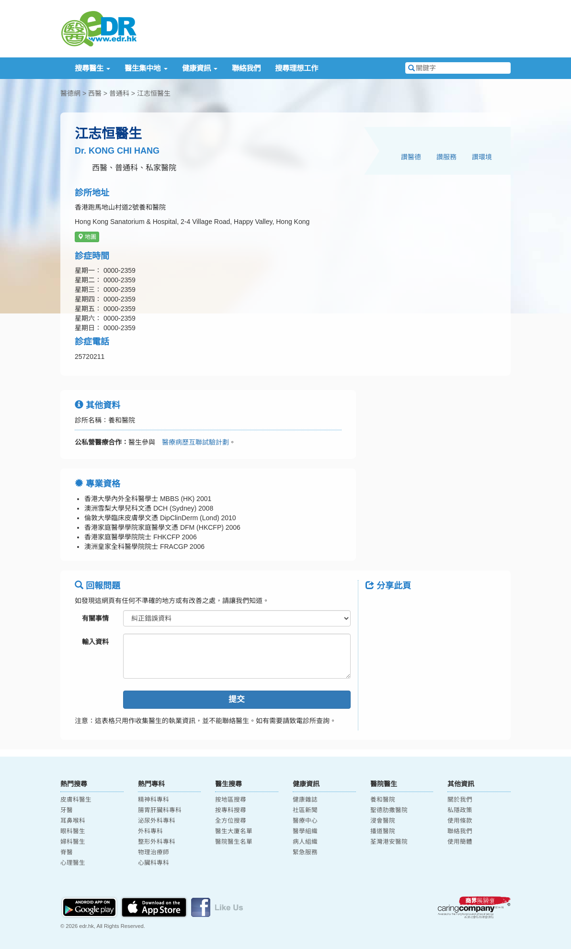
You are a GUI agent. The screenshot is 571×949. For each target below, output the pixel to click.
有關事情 (95, 618)
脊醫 (66, 852)
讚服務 (446, 157)
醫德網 (70, 93)
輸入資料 (95, 642)
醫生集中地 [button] (146, 68)
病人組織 (305, 841)
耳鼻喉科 (72, 820)
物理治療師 (153, 852)
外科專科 (150, 831)
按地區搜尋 (230, 799)
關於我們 (459, 799)
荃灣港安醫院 (389, 841)
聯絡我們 (246, 68)
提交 (236, 699)
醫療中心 (305, 820)
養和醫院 (382, 799)
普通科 (119, 93)
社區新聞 (305, 810)
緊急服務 (305, 852)
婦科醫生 (72, 841)
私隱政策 (459, 810)
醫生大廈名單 (233, 831)
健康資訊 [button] (199, 68)
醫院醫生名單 (233, 841)
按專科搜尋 (230, 810)
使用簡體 (459, 841)
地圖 (87, 237)
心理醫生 (72, 863)
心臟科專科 (153, 863)
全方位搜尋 (230, 820)
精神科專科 (153, 799)
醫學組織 (305, 831)
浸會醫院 (382, 820)
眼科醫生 (72, 831)
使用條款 (459, 820)
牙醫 (66, 810)
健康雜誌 (305, 799)
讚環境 (482, 157)
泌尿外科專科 (156, 820)
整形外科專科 (156, 841)
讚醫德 (411, 157)
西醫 (95, 93)
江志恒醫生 (154, 93)
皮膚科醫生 (75, 799)
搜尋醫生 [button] (92, 68)
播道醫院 (382, 831)
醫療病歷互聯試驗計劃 (192, 442)
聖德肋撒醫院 (389, 810)
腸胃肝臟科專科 (160, 810)
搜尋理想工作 (296, 68)
